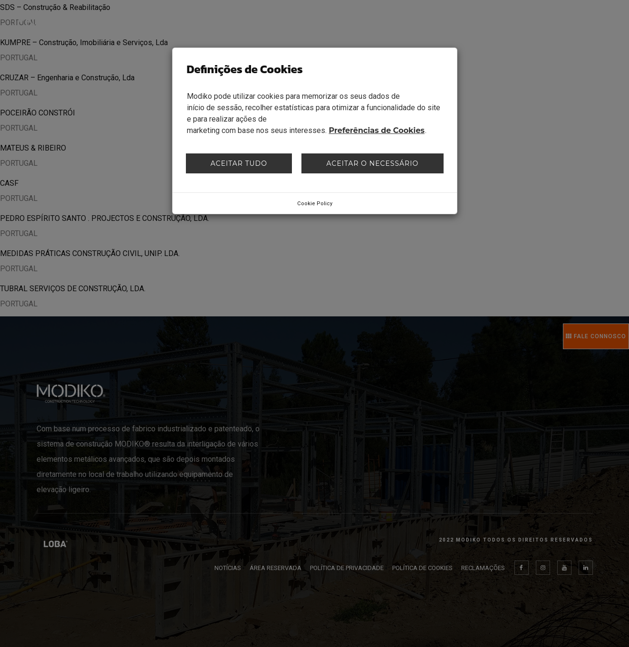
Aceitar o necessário (373, 163)
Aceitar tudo (239, 163)
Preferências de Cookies (377, 130)
